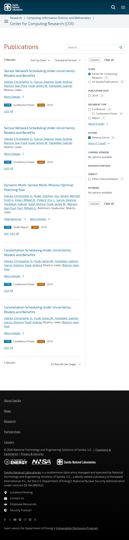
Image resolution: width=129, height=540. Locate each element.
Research (16, 18)
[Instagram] (25, 519)
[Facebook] (4, 519)
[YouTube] (14, 519)
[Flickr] (20, 519)
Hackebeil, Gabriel (60, 86)
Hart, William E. (26, 208)
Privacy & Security (32, 454)
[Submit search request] (121, 47)
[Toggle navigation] (6, 21)
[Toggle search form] (113, 7)
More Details (14, 97)
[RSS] (35, 519)
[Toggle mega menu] (123, 7)
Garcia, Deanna (44, 82)
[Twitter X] (9, 519)
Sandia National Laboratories (22, 472)
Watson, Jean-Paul (15, 86)
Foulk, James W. (38, 86)
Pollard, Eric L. (46, 200)
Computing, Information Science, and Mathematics (59, 18)
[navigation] (40, 60)
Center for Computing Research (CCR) (42, 23)
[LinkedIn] (30, 519)
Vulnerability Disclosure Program (77, 528)
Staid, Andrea (63, 82)
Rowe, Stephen (43, 196)
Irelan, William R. (25, 200)
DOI (6, 233)
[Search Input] (95, 47)
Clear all (110, 59)
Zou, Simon (61, 196)
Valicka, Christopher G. (18, 82)
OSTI (8, 111)
